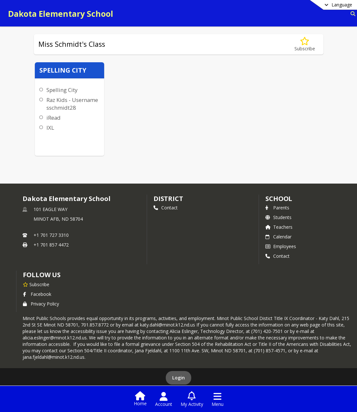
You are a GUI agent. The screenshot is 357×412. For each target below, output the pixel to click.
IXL (50, 127)
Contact (166, 208)
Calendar (278, 237)
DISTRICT (168, 198)
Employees (280, 246)
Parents (277, 208)
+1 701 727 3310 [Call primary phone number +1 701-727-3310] (51, 235)
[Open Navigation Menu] (217, 399)
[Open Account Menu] (163, 399)
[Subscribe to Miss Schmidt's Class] (305, 44)
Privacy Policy (41, 304)
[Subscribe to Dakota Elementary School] (36, 284)
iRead (53, 117)
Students (278, 217)
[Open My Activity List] (192, 399)
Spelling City (61, 90)
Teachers (279, 227)
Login (178, 378)
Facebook (37, 294)
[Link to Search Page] (351, 14)
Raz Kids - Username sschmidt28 (72, 103)
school (278, 198)
